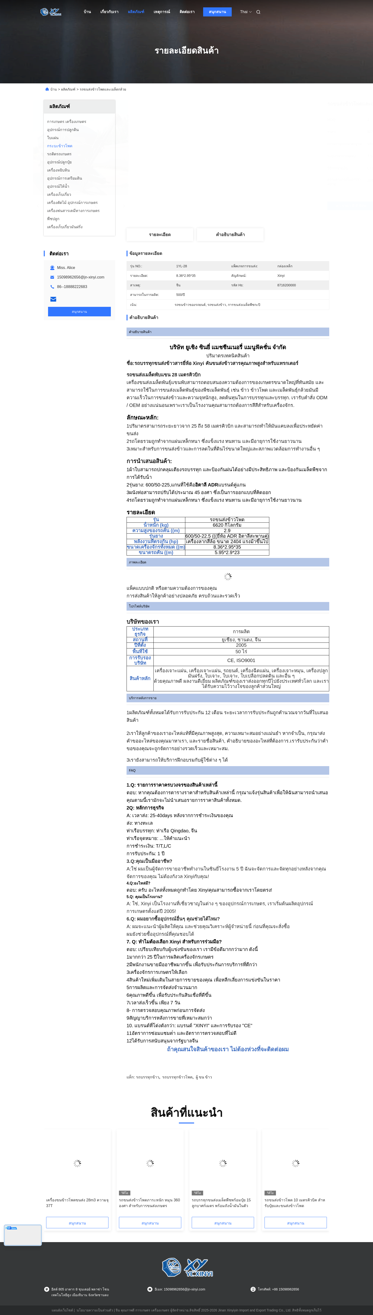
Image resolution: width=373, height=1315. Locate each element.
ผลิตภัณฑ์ (136, 12)
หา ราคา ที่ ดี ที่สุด (257, 206)
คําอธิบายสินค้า (230, 234)
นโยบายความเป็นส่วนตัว (95, 1310)
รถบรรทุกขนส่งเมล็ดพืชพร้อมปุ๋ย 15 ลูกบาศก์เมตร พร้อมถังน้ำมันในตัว (221, 1203)
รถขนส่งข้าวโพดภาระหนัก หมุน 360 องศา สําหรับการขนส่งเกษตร (149, 1203)
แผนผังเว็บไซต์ (62, 1310)
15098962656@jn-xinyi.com (80, 277)
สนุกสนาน (217, 12)
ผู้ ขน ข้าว (204, 1077)
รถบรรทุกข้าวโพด (177, 1077)
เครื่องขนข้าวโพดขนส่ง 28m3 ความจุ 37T (77, 1203)
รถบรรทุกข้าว (147, 1077)
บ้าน (87, 12)
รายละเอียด (160, 234)
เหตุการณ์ (162, 12)
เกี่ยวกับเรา (109, 12)
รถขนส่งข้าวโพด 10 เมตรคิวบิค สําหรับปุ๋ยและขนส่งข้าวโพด (295, 1203)
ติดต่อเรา (187, 12)
